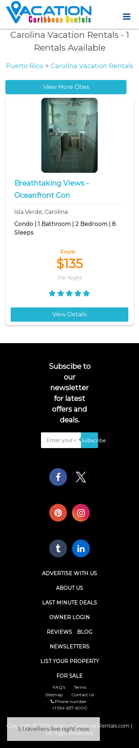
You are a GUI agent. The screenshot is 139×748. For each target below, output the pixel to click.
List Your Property (69, 661)
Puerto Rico (25, 66)
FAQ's (59, 687)
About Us (69, 588)
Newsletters (69, 646)
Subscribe (89, 440)
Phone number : (70, 701)
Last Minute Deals (69, 602)
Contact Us (82, 694)
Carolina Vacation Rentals (92, 66)
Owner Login (69, 617)
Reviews (59, 632)
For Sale (69, 676)
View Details (69, 314)
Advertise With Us (69, 573)
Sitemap (54, 694)
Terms (80, 687)
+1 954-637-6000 (69, 708)
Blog (84, 632)
